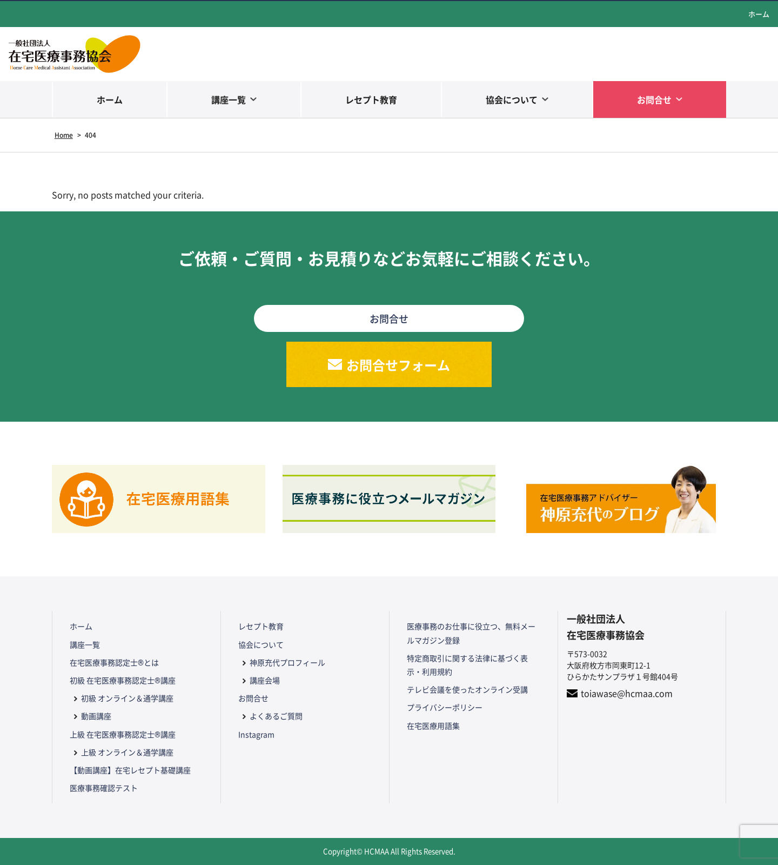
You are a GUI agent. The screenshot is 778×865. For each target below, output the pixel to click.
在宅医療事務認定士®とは (114, 662)
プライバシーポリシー (444, 707)
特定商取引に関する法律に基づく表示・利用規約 (467, 665)
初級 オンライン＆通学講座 (127, 698)
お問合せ (654, 99)
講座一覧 (228, 99)
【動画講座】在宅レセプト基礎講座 (130, 769)
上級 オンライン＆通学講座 (127, 752)
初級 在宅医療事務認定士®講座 (123, 680)
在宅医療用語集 (433, 725)
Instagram (256, 734)
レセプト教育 (371, 99)
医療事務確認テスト (104, 787)
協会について (512, 99)
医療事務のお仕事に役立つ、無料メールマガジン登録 (471, 633)
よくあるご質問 (276, 715)
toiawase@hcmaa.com (627, 693)
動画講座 (96, 715)
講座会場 (265, 680)
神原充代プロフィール (287, 662)
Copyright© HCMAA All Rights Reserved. (389, 851)
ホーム (758, 14)
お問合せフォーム (398, 364)
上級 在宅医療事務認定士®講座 (123, 734)
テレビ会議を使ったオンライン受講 (467, 689)
